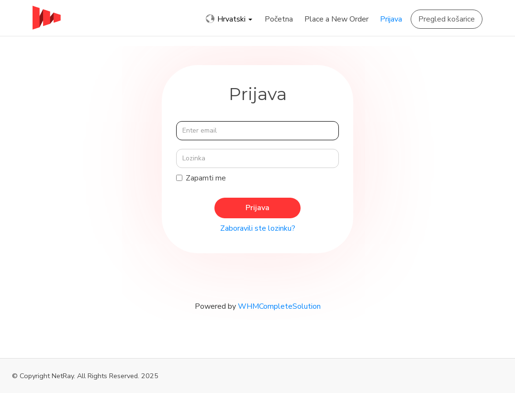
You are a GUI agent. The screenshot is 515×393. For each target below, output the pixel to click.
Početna (279, 19)
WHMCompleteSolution (279, 306)
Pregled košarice (446, 19)
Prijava (391, 19)
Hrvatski (229, 19)
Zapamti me (201, 178)
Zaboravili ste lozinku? (257, 228)
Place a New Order (336, 19)
